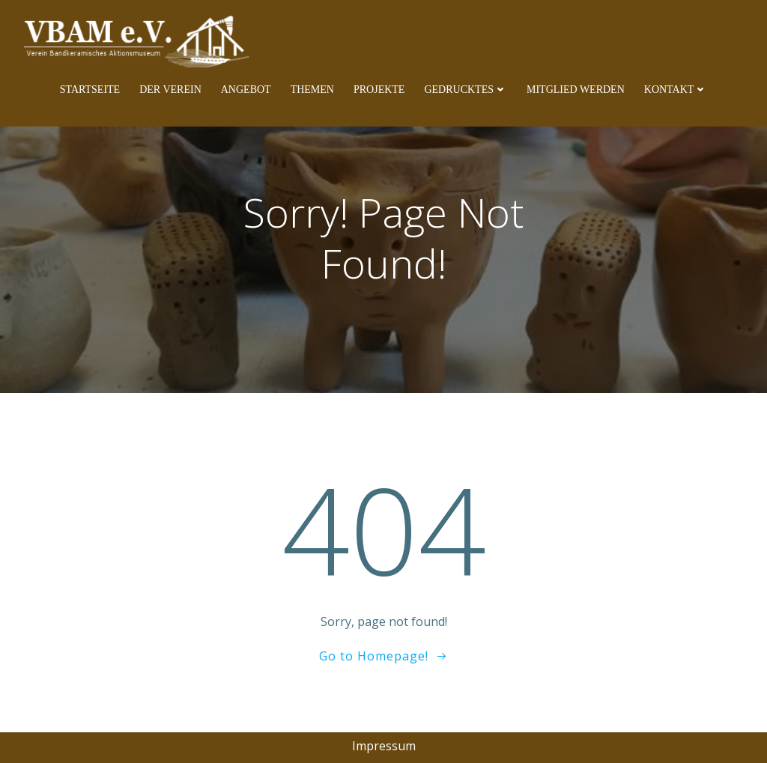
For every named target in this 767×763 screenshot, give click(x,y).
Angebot (246, 89)
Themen (312, 89)
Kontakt (676, 89)
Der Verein (170, 89)
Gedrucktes (465, 89)
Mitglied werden (576, 89)
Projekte (379, 89)
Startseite (90, 89)
